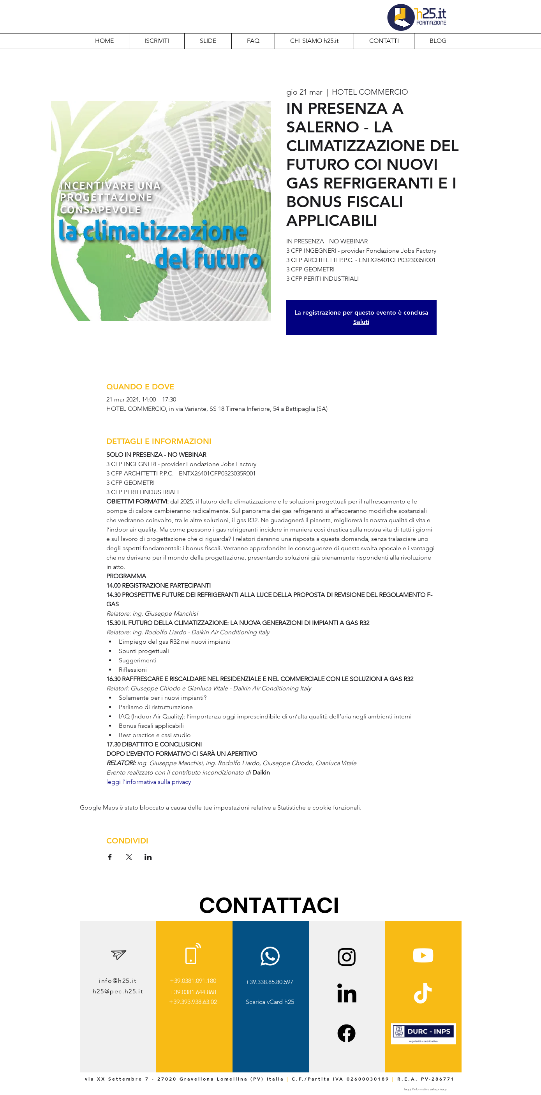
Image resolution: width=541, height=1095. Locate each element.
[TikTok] (423, 995)
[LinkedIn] (347, 995)
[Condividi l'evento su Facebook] (110, 857)
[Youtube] (423, 955)
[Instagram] (347, 956)
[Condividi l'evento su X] (129, 857)
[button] (314, 41)
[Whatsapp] (270, 956)
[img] (423, 1043)
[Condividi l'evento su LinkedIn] (148, 857)
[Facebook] (346, 1033)
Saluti (361, 322)
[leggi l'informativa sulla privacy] (425, 1089)
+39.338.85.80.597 (269, 982)
